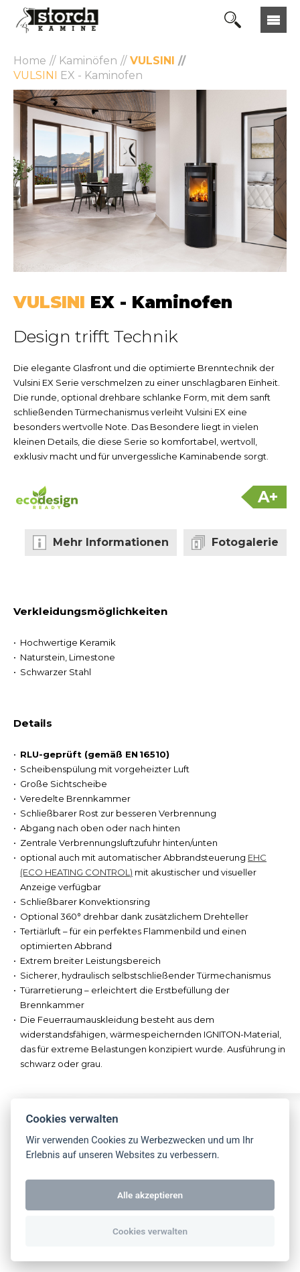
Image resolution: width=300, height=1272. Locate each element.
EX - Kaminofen (78, 75)
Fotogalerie (245, 542)
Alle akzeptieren (150, 1195)
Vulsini (152, 60)
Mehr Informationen (111, 542)
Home (29, 60)
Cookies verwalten (150, 1231)
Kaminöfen (88, 60)
